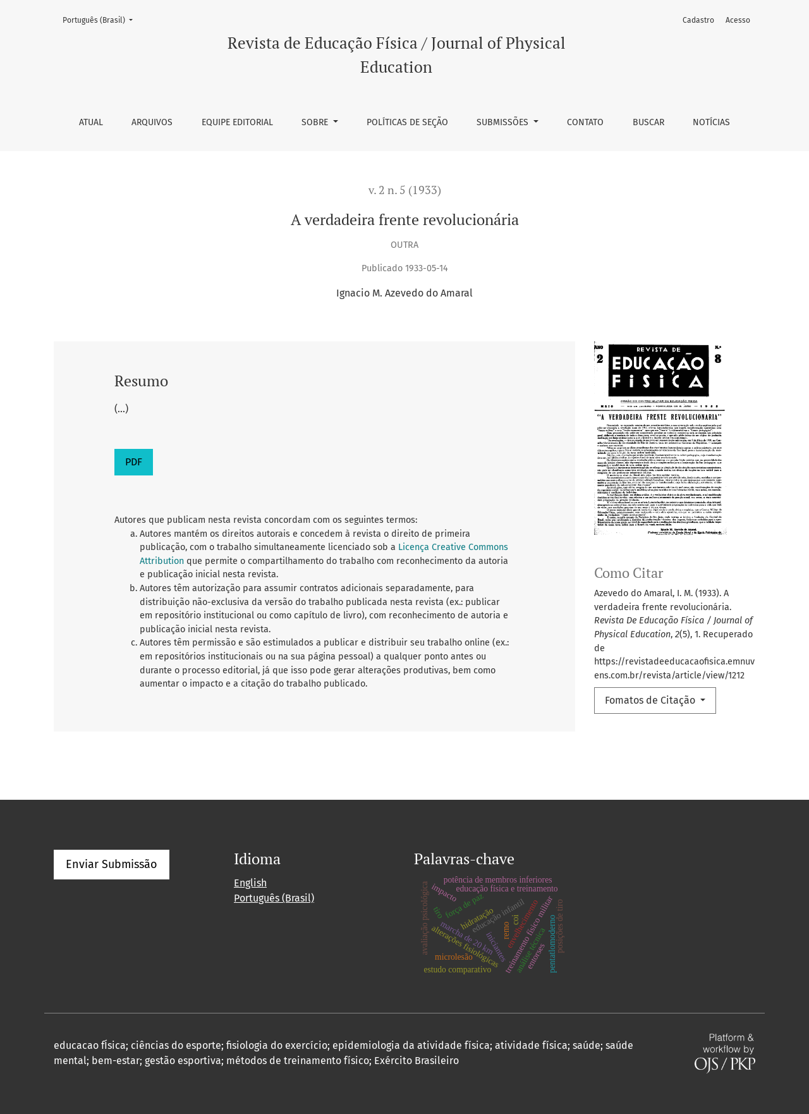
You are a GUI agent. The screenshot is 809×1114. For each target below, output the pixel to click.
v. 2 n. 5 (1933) (404, 190)
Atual (91, 122)
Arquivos (152, 122)
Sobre (316, 122)
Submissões (504, 122)
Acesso (738, 20)
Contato (585, 122)
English (250, 883)
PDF (133, 462)
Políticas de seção (407, 122)
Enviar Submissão (111, 864)
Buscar (648, 122)
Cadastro (698, 20)
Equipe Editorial (237, 122)
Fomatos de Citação (651, 700)
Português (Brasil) (101, 19)
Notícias (711, 122)
